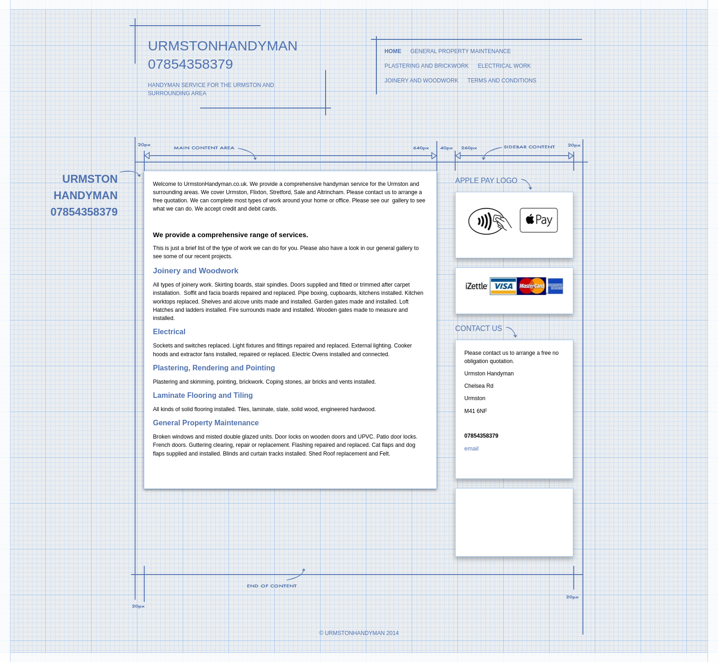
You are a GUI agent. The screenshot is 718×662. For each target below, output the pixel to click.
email (471, 448)
